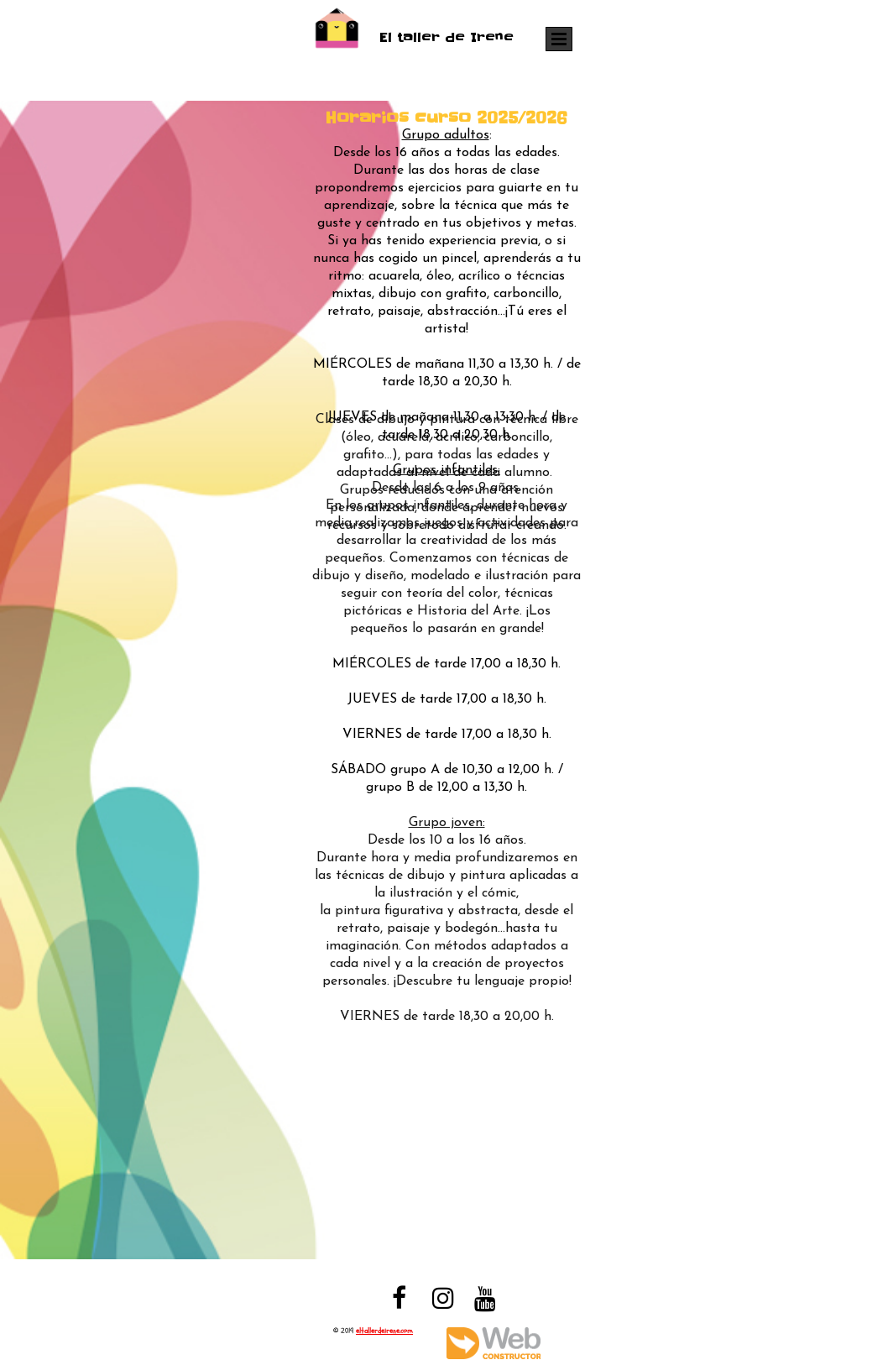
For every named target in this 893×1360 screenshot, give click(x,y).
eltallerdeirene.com (384, 1331)
